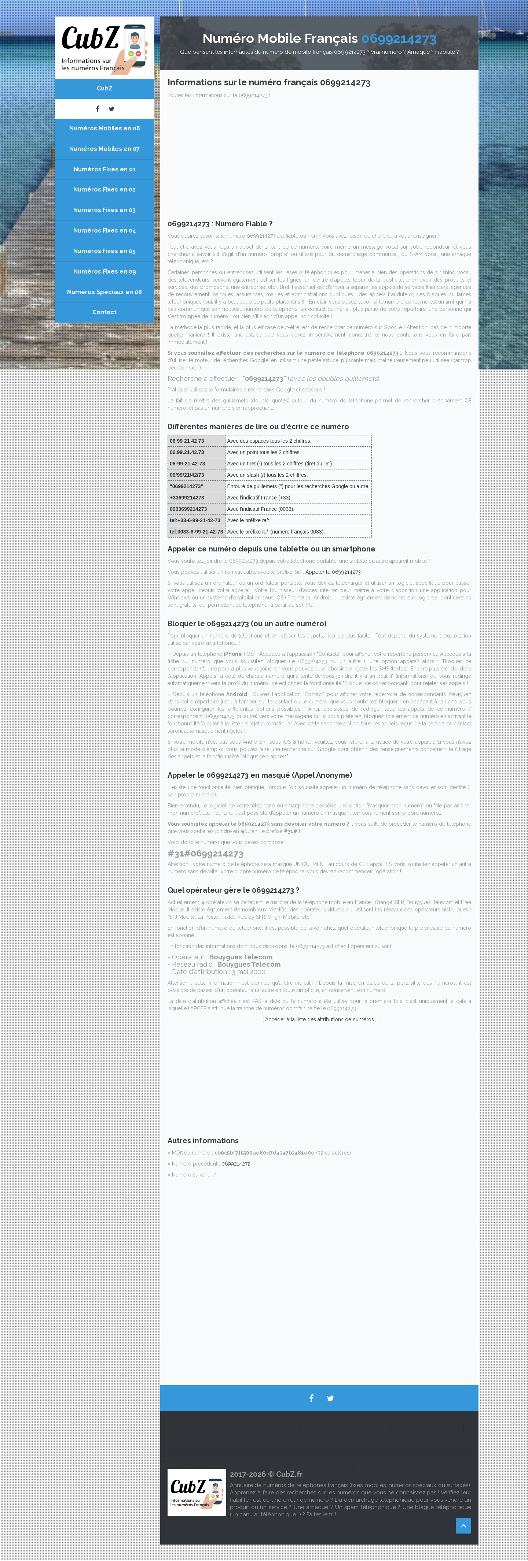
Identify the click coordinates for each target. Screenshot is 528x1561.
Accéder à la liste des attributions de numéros (319, 1019)
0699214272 (235, 1164)
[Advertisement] (319, 161)
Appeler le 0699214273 (333, 572)
